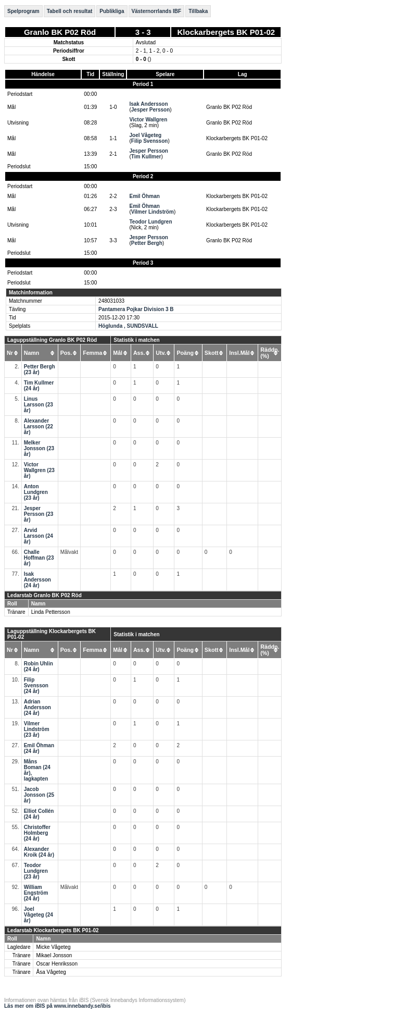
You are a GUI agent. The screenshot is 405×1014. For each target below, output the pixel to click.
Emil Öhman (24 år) (39, 748)
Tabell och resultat (70, 11)
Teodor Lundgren (150, 222)
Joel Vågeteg (145, 135)
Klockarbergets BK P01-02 (226, 32)
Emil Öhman (144, 196)
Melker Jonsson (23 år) (39, 448)
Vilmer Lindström (152, 212)
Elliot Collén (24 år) (39, 814)
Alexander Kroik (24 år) (39, 852)
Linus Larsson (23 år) (38, 404)
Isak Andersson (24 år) (37, 579)
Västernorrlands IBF (157, 11)
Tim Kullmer (146, 156)
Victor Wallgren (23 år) (39, 470)
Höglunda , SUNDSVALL (128, 326)
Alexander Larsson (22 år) (38, 426)
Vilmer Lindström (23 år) (36, 729)
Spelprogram (23, 11)
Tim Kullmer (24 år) (39, 385)
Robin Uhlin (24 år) (38, 666)
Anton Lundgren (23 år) (36, 492)
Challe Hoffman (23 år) (39, 557)
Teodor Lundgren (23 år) (36, 871)
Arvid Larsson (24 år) (38, 536)
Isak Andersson (148, 104)
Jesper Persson (150, 110)
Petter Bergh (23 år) (39, 369)
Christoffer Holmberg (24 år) (37, 833)
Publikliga (111, 11)
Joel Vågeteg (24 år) (38, 914)
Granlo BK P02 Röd (60, 32)
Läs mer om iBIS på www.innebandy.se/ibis (57, 1006)
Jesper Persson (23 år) (39, 514)
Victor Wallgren (148, 119)
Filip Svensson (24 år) (36, 685)
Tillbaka (198, 11)
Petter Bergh (146, 243)
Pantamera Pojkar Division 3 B (136, 309)
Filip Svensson (149, 141)
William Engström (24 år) (36, 892)
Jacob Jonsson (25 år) (39, 794)
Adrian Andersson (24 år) (37, 707)
